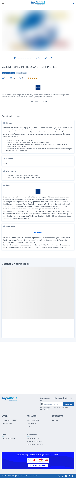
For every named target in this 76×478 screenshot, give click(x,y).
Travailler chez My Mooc (35, 445)
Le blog (29, 426)
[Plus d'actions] (59, 58)
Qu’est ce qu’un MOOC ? (9, 420)
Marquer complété (38, 387)
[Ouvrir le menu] (3, 2)
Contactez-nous (7, 423)
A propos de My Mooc (9, 438)
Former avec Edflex (33, 438)
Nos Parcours (31, 423)
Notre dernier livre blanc (34, 441)
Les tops (55, 420)
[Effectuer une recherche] (72, 2)
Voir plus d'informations (38, 93)
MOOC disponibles (33, 420)
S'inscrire (68, 404)
